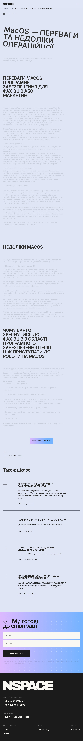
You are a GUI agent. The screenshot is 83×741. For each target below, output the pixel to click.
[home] (8, 4)
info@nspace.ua (75, 729)
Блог (11, 8)
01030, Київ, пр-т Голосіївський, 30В (43, 730)
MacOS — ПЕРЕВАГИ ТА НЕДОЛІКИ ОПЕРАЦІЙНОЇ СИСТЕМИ (33, 8)
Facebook (6, 733)
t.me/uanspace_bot (16, 717)
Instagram (5, 729)
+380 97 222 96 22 (14, 701)
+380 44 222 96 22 (14, 705)
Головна (5, 8)
